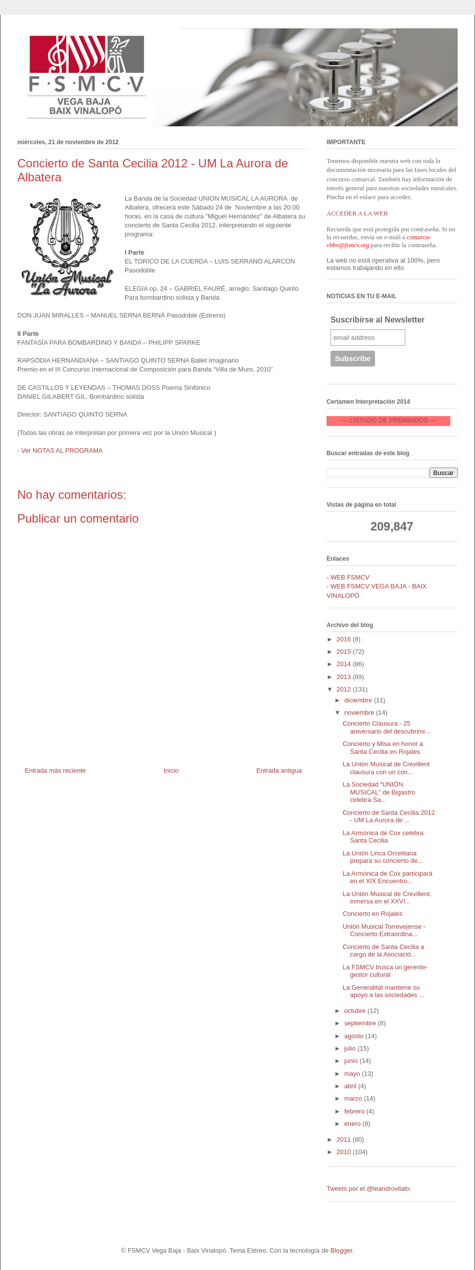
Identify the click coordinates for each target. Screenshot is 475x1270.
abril (351, 1086)
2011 (344, 1139)
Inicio (171, 770)
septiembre (361, 1023)
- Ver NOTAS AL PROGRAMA (60, 450)
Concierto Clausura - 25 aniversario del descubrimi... (386, 727)
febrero (355, 1111)
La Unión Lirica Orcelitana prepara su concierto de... (382, 857)
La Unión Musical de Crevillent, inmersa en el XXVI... (386, 897)
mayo (353, 1073)
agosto (355, 1036)
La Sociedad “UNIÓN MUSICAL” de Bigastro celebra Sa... (378, 792)
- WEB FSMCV (348, 577)
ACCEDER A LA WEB (357, 213)
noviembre (360, 712)
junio (352, 1060)
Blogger (341, 1250)
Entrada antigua (279, 770)
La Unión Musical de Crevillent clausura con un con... (385, 768)
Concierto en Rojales (372, 913)
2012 (344, 689)
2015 (344, 651)
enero (353, 1123)
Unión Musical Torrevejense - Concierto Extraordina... (383, 930)
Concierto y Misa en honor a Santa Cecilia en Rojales (382, 747)
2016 (344, 639)
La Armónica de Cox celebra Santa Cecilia (382, 837)
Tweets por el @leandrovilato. (369, 1188)
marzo (354, 1098)
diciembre (359, 700)
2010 (344, 1152)
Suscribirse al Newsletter (378, 320)
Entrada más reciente (55, 770)
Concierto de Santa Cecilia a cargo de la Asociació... (383, 950)
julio (351, 1048)
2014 (344, 664)
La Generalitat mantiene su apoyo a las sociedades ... (383, 991)
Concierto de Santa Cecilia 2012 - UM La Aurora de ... (388, 816)
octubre (356, 1010)
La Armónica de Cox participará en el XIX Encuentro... (387, 877)
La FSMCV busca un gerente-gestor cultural (385, 971)
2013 (344, 677)
